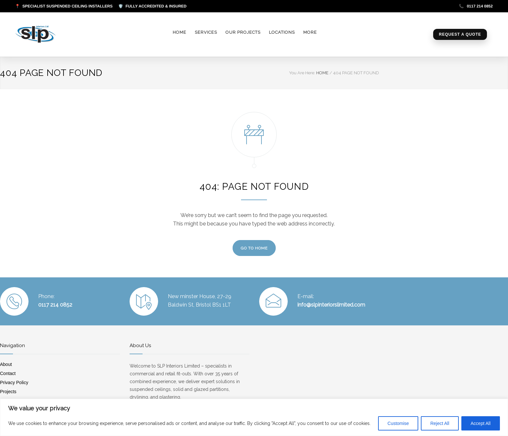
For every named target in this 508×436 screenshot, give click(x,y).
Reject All (439, 423)
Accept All (481, 423)
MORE (310, 32)
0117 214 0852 (476, 6)
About (6, 364)
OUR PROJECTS (242, 32)
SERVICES (206, 32)
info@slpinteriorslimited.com (331, 305)
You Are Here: (302, 72)
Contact (8, 373)
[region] (254, 417)
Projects (8, 391)
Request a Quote (460, 34)
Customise (398, 423)
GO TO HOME (254, 248)
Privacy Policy (14, 382)
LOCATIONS (282, 32)
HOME (179, 32)
